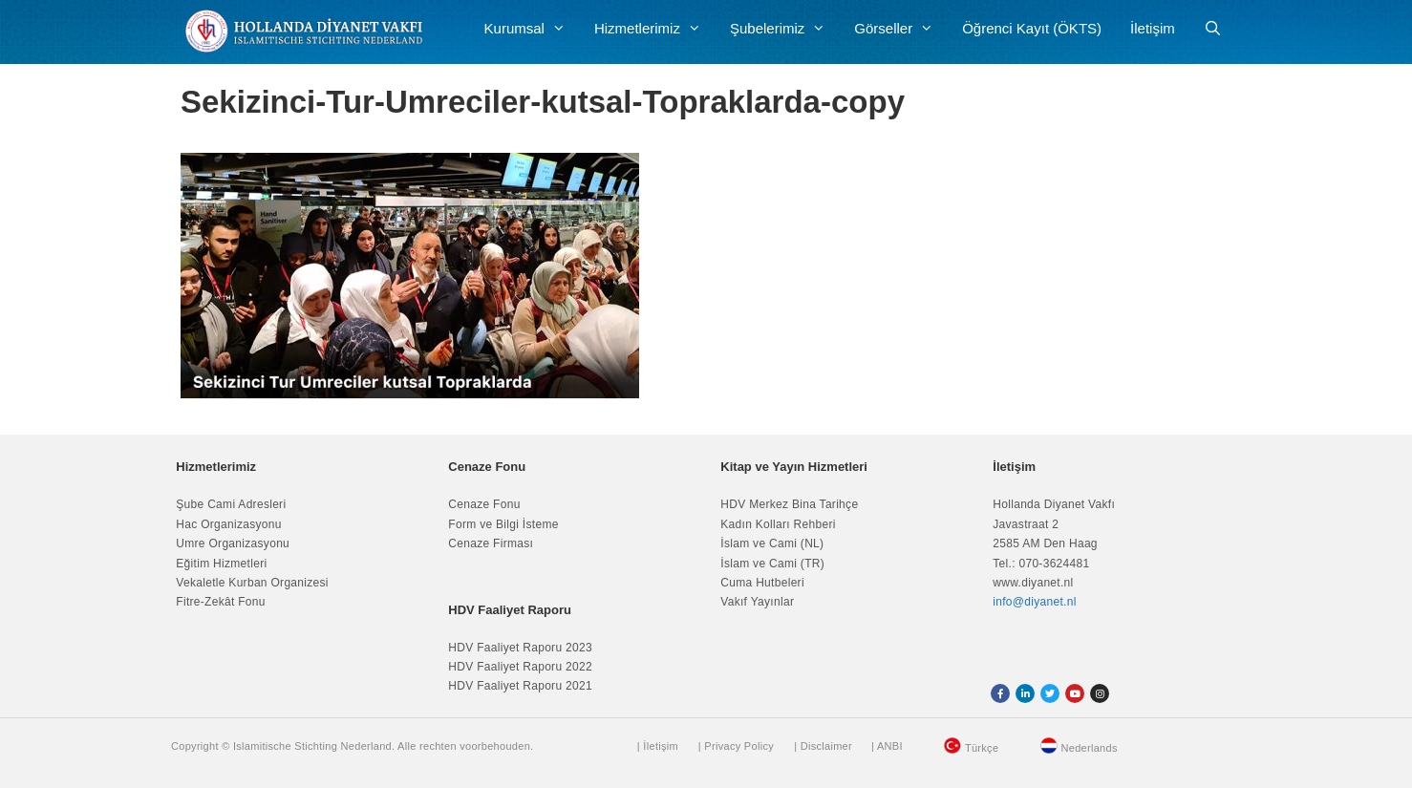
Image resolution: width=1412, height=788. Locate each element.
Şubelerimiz (785, 29)
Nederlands (1089, 748)
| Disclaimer (823, 746)
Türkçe (981, 748)
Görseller (901, 29)
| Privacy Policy (736, 746)
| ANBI (887, 746)
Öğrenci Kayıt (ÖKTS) (1032, 28)
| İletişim (657, 746)
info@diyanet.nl (1034, 601)
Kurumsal (532, 29)
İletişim (1152, 28)
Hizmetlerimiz (655, 29)
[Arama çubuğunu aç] (1212, 29)
